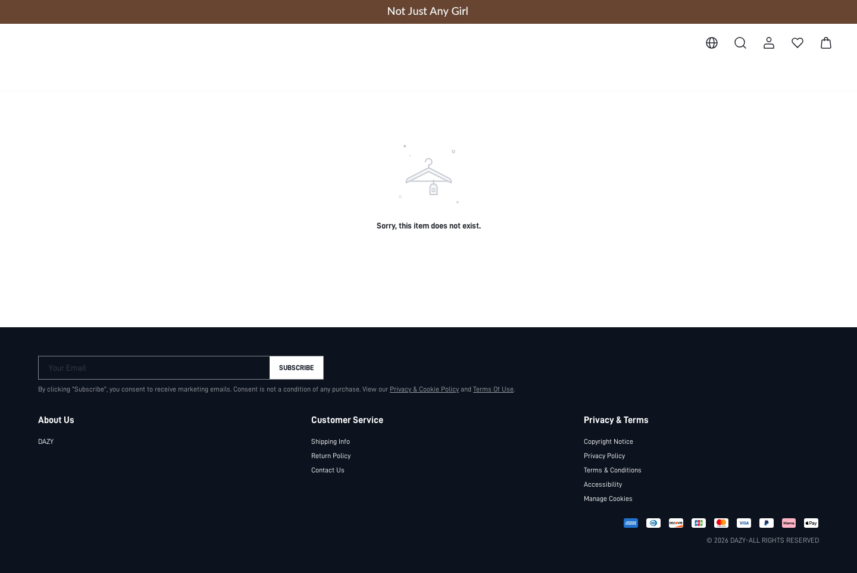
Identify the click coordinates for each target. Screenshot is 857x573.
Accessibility (602, 484)
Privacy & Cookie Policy (418, 388)
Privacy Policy (604, 455)
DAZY (48, 441)
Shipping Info (331, 441)
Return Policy (331, 455)
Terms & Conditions (613, 469)
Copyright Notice (609, 441)
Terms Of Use (488, 388)
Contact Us (327, 469)
